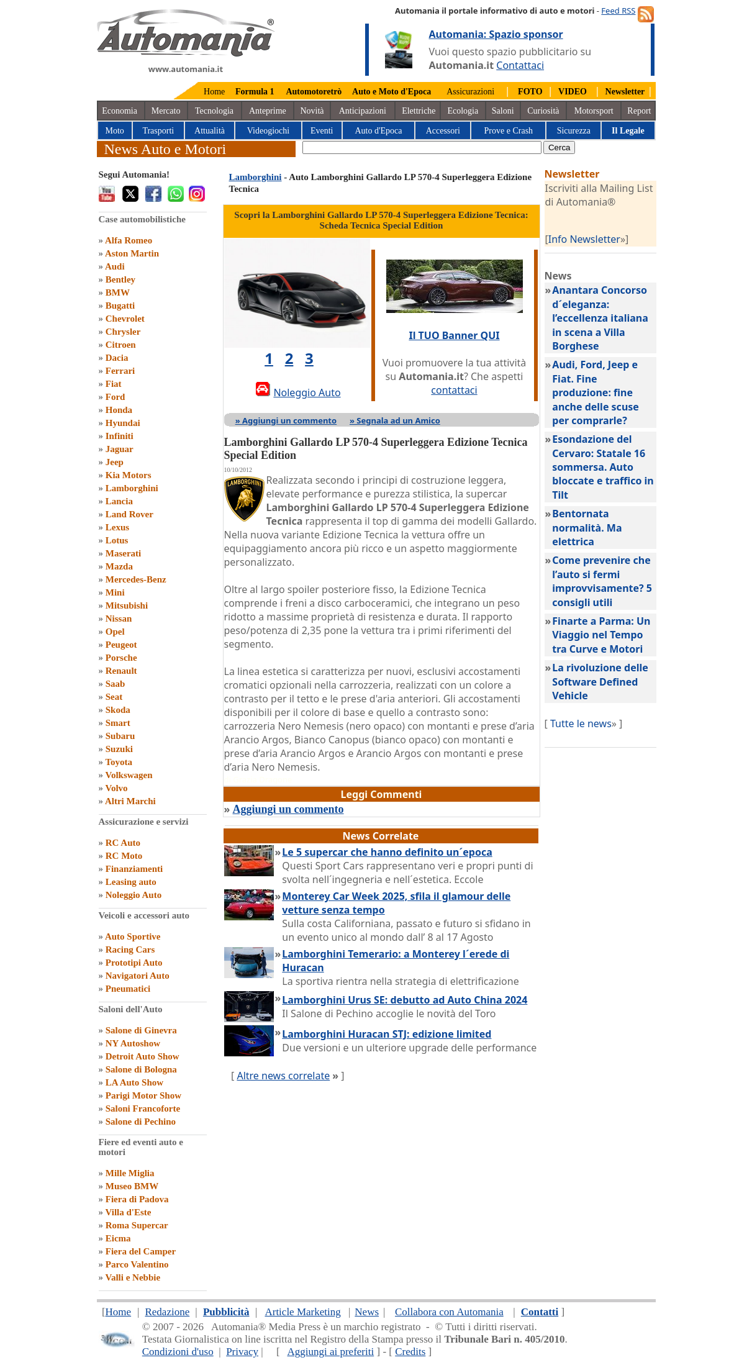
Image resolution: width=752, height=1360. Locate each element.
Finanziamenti (134, 869)
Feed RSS (618, 10)
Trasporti (158, 130)
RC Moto (124, 856)
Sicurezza (574, 130)
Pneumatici (128, 989)
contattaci (454, 390)
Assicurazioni (470, 91)
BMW (118, 292)
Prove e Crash (508, 130)
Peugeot (121, 645)
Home (214, 91)
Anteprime (267, 111)
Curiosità (543, 111)
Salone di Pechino (141, 1122)
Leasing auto (131, 882)
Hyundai (123, 423)
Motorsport (594, 111)
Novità (312, 111)
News (367, 1312)
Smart (118, 723)
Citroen (121, 345)
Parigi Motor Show (143, 1095)
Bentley (120, 279)
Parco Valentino (137, 1264)
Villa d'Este (128, 1212)
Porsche (121, 658)
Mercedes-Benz (136, 579)
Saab (115, 684)
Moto (115, 130)
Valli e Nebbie (132, 1277)
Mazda (119, 566)
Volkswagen (128, 775)
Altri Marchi (130, 801)
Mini (115, 592)
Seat (114, 697)
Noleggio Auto (133, 895)
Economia (119, 111)
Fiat (114, 384)
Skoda (118, 710)
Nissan (119, 618)
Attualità (209, 130)
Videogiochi (268, 130)
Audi (115, 266)
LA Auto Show (134, 1082)
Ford (115, 397)
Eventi (321, 130)
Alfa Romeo (128, 240)
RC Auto (123, 843)
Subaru (120, 736)
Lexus (117, 527)
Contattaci (520, 65)
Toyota (118, 762)
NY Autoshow (133, 1043)
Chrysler (123, 332)
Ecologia (462, 111)
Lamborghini (132, 488)
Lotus (117, 540)
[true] (421, 147)
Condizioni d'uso (178, 1352)
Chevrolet (125, 319)
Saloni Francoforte (143, 1108)
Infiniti (120, 436)
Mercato (166, 111)
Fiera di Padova (137, 1199)
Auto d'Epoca (378, 130)
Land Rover (129, 514)
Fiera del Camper (141, 1251)
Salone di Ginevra (141, 1030)
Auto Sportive (133, 936)
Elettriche (418, 111)
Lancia (119, 501)
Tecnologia (214, 111)
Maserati (123, 553)
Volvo (116, 788)
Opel (115, 632)
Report (639, 111)
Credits (410, 1352)
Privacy (242, 1352)
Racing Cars (130, 949)
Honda (119, 410)
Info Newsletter (584, 239)
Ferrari (120, 371)
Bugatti (120, 306)
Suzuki (119, 749)
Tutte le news (581, 723)
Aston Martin (132, 253)
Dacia (117, 358)
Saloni (503, 111)
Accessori (443, 130)
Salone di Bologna (141, 1069)
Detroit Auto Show (142, 1056)
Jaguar (120, 449)
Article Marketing (302, 1312)
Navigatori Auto (138, 976)
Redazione (167, 1312)
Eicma (118, 1238)
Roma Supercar (137, 1225)
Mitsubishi (127, 605)
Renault (121, 671)
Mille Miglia (130, 1173)
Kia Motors (129, 475)
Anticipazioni (362, 111)
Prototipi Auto (134, 963)
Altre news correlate (283, 1075)
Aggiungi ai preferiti (330, 1352)
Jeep (115, 462)
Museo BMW (132, 1186)
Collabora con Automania (449, 1312)
